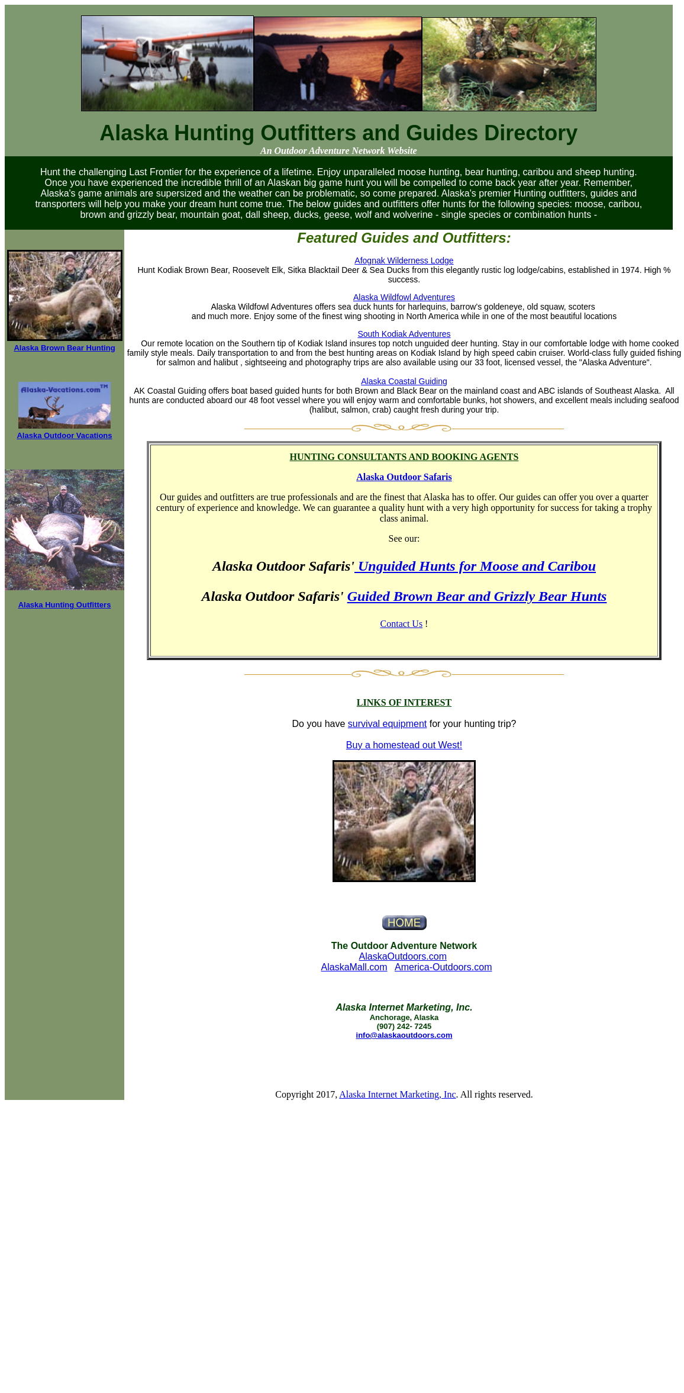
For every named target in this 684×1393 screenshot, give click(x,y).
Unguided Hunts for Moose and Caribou (475, 566)
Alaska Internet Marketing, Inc (397, 1094)
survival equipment (387, 724)
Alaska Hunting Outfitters (64, 604)
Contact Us (401, 624)
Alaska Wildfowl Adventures (404, 297)
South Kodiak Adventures (403, 334)
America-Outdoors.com (443, 967)
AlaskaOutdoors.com (403, 956)
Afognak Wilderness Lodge (403, 260)
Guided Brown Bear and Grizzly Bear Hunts (477, 596)
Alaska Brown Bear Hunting (64, 347)
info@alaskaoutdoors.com (404, 1035)
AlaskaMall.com (354, 967)
